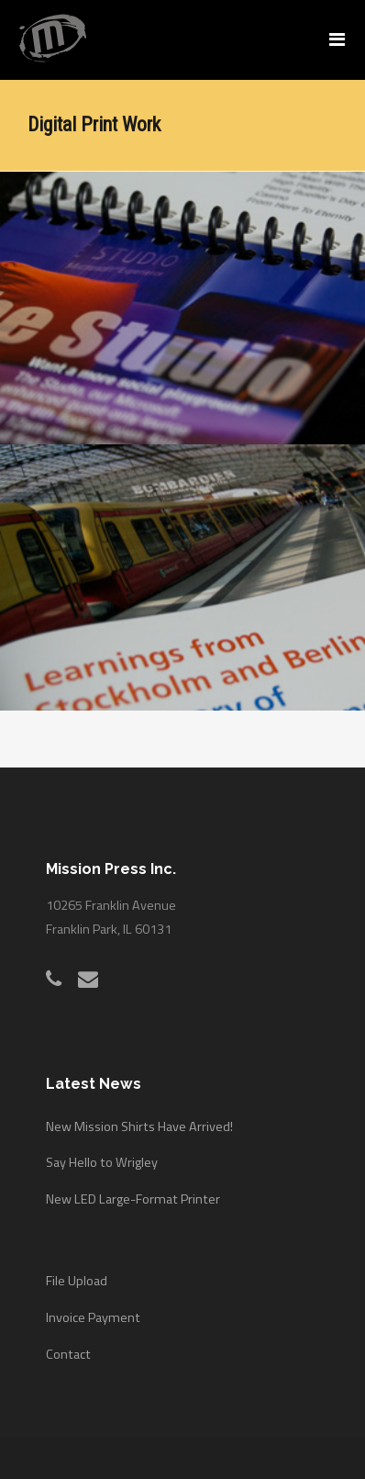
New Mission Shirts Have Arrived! (139, 1116)
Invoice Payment (93, 1307)
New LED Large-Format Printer (133, 1189)
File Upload (76, 1271)
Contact (68, 1344)
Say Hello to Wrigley (102, 1153)
